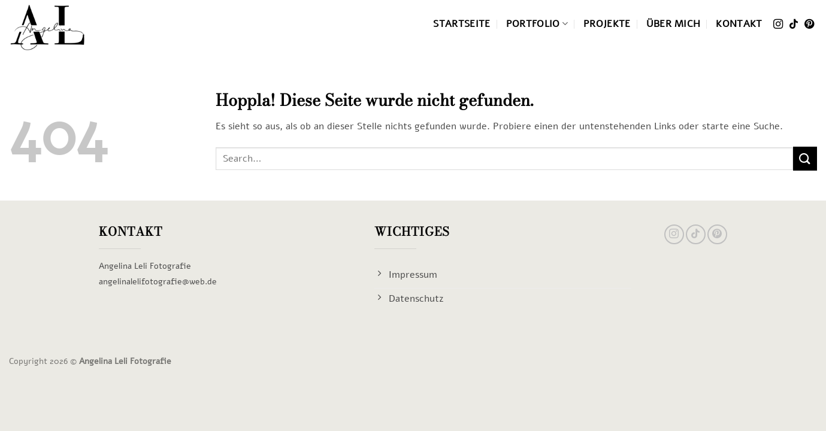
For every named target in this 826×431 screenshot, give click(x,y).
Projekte (607, 24)
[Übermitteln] (805, 158)
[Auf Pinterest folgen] (809, 25)
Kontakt (739, 24)
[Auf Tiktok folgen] (793, 25)
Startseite (461, 24)
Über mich (673, 24)
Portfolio (537, 24)
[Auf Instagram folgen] (778, 25)
